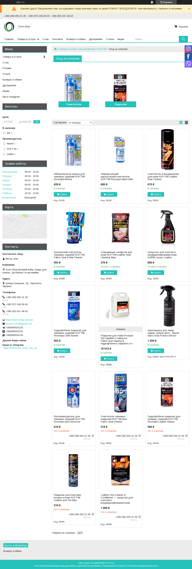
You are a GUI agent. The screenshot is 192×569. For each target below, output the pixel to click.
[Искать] (183, 39)
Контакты (57, 39)
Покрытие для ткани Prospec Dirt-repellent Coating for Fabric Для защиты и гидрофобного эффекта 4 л (117, 339)
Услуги (6, 73)
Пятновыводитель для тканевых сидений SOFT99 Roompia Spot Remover (69, 419)
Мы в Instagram (11, 96)
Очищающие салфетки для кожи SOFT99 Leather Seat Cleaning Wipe (116, 255)
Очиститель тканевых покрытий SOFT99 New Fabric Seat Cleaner (114, 419)
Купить (63, 194)
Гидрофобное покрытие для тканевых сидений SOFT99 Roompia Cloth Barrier (70, 333)
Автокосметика (87, 49)
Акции (120, 39)
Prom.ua (110, 563)
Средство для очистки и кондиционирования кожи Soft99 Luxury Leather (162, 255)
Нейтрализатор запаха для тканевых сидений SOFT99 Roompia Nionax (69, 177)
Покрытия (121, 104)
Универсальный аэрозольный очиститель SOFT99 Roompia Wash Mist (117, 177)
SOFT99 (102, 49)
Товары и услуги (26, 39)
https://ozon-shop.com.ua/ (19, 319)
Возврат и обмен (76, 39)
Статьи (110, 39)
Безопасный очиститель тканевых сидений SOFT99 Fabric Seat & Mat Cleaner (69, 255)
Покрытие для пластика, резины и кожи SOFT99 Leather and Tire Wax (67, 498)
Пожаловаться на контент (114, 566)
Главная (8, 39)
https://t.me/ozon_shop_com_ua (20, 348)
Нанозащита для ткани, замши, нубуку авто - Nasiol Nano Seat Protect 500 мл (163, 333)
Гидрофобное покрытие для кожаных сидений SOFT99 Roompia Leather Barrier (164, 419)
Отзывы (6, 68)
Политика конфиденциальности (143, 566)
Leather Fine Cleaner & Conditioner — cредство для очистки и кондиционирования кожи (117, 499)
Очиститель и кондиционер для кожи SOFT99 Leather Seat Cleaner (163, 177)
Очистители (73, 104)
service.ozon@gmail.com (19, 323)
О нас (45, 39)
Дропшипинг (96, 39)
